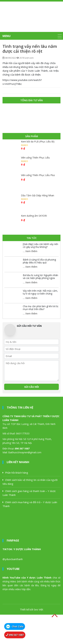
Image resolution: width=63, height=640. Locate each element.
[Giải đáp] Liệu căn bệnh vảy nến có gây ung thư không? (40, 245)
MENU (7, 36)
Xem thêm (31, 251)
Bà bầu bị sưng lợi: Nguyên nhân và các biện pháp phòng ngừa (40, 277)
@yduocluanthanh (13, 559)
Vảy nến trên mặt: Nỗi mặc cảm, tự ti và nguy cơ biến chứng (40, 292)
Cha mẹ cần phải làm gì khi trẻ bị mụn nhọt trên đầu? (40, 308)
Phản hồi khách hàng (16, 472)
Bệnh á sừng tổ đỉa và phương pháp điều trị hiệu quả (39, 261)
